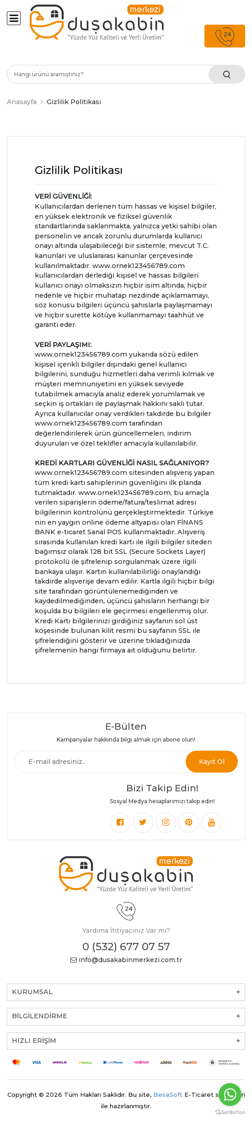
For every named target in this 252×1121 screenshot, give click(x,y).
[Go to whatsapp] (230, 1094)
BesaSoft (167, 1094)
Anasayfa (22, 102)
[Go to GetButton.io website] (230, 1112)
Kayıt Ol (212, 762)
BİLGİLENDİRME (39, 1016)
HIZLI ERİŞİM (34, 1041)
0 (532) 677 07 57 (126, 946)
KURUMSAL (32, 992)
